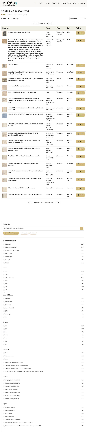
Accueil (41, 3)
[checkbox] (43, 244)
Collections (56, 3)
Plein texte (33, 233)
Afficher (3, 18)
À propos (81, 3)
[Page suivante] (50, 23)
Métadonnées (24, 233)
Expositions (67, 3)
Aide (74, 3)
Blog (48, 3)
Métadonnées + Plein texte (11, 233)
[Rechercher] (35, 3)
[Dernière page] (53, 23)
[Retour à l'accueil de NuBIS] (9, 3)
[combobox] (43, 228)
